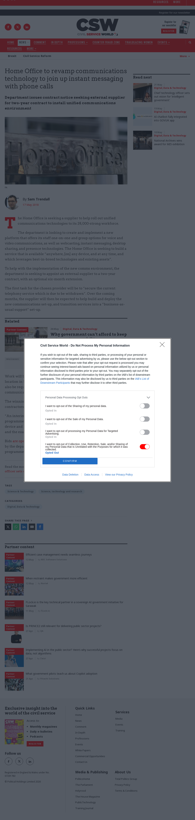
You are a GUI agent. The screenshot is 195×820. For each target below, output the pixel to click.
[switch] (145, 405)
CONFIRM (70, 461)
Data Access (91, 474)
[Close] (163, 345)
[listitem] (97, 398)
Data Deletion (70, 474)
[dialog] (97, 410)
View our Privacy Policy (119, 474)
